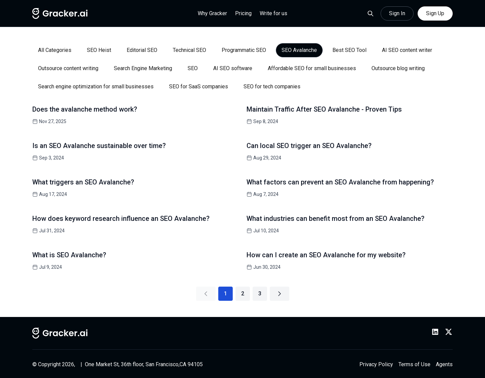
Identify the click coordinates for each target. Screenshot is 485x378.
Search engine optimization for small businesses (96, 86)
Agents (444, 364)
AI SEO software (232, 68)
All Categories (54, 50)
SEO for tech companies (272, 86)
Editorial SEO (142, 50)
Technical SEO (189, 50)
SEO (193, 68)
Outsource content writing (68, 68)
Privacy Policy (376, 364)
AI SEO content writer (407, 50)
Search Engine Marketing (143, 68)
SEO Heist (99, 50)
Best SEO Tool (349, 50)
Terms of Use (414, 364)
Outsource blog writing (398, 68)
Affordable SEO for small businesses (312, 68)
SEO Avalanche (299, 50)
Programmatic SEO (244, 50)
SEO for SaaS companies (198, 86)
